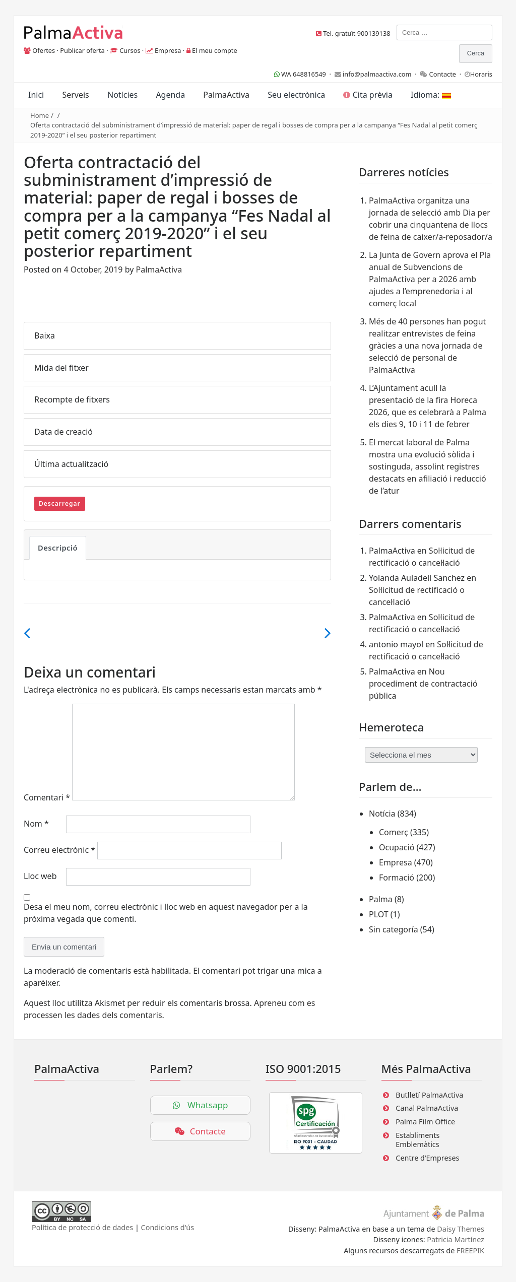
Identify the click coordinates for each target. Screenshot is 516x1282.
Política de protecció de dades (82, 1227)
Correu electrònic (59, 849)
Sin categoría (393, 929)
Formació (396, 877)
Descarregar (60, 503)
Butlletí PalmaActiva (429, 1095)
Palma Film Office (425, 1121)
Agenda (170, 94)
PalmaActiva (226, 94)
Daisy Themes (460, 1229)
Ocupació (396, 847)
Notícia (382, 813)
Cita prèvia (367, 94)
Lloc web (40, 876)
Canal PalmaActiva (427, 1108)
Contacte (443, 74)
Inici (36, 94)
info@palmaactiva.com (377, 74)
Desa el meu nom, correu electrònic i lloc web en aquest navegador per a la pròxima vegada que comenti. (166, 912)
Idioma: (430, 94)
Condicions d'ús (168, 1227)
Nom (36, 823)
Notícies (122, 94)
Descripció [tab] (58, 548)
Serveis (75, 94)
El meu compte (214, 50)
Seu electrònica (296, 94)
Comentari (47, 797)
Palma (381, 899)
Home (39, 115)
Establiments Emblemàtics (417, 1140)
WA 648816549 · (304, 74)
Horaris (481, 74)
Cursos (129, 50)
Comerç (393, 832)
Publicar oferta (82, 50)
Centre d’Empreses (427, 1158)
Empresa (168, 50)
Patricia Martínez (455, 1239)
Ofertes (43, 50)
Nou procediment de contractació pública (423, 683)
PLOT (379, 914)
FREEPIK (470, 1250)
